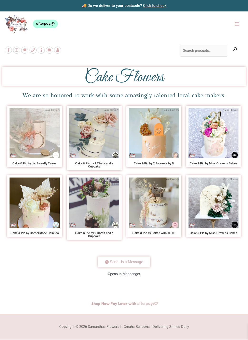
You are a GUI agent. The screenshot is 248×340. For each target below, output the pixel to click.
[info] (42, 50)
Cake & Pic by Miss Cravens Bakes (213, 163)
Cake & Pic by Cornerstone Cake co (34, 233)
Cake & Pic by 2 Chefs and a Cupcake (94, 165)
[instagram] (17, 50)
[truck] (50, 50)
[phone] (34, 50)
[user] (58, 50)
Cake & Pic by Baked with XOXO (153, 233)
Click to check (154, 5)
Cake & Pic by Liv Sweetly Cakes (34, 163)
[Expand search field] (235, 51)
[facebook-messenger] (25, 50)
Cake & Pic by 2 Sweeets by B (154, 163)
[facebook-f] (9, 50)
